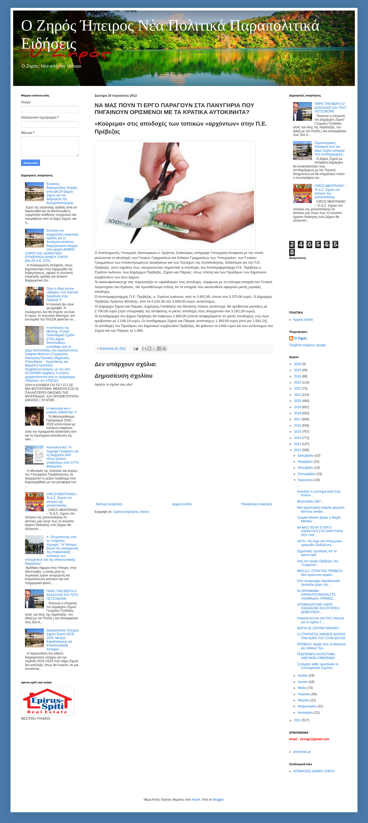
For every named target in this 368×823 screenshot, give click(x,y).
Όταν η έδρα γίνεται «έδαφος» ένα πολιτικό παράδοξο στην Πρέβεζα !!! (62, 294)
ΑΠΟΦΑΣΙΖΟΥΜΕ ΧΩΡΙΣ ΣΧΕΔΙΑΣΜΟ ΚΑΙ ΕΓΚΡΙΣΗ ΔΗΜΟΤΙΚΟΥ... (318, 608)
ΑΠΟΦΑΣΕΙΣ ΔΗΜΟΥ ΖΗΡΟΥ (314, 771)
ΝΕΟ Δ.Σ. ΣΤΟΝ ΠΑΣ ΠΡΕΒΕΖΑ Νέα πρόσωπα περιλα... (320, 572)
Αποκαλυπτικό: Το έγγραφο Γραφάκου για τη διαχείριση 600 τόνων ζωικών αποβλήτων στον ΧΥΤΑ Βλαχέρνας (63, 457)
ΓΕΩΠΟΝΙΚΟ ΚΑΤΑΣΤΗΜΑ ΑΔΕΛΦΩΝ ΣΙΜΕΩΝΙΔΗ (316, 656)
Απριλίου (304, 694)
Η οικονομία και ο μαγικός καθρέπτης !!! (62, 410)
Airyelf (195, 799)
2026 (298, 364)
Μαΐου (302, 688)
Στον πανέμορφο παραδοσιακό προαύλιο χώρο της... (318, 582)
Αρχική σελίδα (182, 504)
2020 (298, 401)
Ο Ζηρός (300, 338)
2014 (298, 438)
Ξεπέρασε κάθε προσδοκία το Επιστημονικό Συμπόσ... (318, 666)
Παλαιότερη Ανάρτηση (256, 504)
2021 (298, 395)
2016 (298, 425)
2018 (298, 413)
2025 (298, 370)
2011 (298, 720)
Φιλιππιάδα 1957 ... (310, 501)
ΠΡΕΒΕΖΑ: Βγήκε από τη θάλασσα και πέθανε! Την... (321, 646)
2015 (298, 431)
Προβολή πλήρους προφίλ (307, 345)
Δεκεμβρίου (306, 455)
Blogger (218, 799)
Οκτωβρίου (306, 467)
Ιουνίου (303, 682)
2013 (298, 444)
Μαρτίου (304, 700)
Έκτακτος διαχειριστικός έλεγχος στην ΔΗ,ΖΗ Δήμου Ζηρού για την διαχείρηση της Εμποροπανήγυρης (62, 193)
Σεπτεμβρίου (307, 474)
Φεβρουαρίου (308, 706)
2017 (298, 419)
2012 (298, 450)
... (298, 485)
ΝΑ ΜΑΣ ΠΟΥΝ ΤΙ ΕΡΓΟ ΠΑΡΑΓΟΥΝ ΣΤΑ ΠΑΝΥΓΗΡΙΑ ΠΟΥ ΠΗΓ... (320, 531)
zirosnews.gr (302, 752)
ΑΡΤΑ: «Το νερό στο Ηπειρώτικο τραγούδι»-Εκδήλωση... (319, 543)
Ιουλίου (303, 675)
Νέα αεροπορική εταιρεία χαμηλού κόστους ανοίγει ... (320, 509)
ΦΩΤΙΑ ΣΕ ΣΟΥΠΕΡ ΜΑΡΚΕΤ (318, 628)
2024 (298, 376)
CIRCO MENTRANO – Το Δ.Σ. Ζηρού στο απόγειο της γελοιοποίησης (62, 499)
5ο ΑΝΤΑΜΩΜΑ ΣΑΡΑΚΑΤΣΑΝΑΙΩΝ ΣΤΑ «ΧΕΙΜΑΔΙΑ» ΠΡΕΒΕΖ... (316, 594)
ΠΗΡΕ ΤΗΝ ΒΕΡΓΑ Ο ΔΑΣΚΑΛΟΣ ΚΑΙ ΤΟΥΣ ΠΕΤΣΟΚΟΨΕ (62, 595)
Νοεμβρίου (306, 461)
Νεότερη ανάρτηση (109, 504)
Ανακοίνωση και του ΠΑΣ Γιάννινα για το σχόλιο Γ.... (320, 620)
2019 (298, 407)
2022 (298, 388)
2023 (298, 382)
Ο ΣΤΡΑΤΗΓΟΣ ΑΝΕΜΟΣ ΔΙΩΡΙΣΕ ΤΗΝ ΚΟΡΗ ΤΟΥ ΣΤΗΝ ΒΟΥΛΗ (321, 636)
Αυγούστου (306, 480)
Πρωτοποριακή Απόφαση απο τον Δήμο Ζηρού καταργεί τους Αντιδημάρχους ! (330, 148)
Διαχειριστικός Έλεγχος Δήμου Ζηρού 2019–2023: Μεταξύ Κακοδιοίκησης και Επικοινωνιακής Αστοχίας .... (63, 639)
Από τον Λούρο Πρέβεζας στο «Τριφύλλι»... (317, 563)
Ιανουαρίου (306, 712)
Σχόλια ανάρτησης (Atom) (131, 512)
